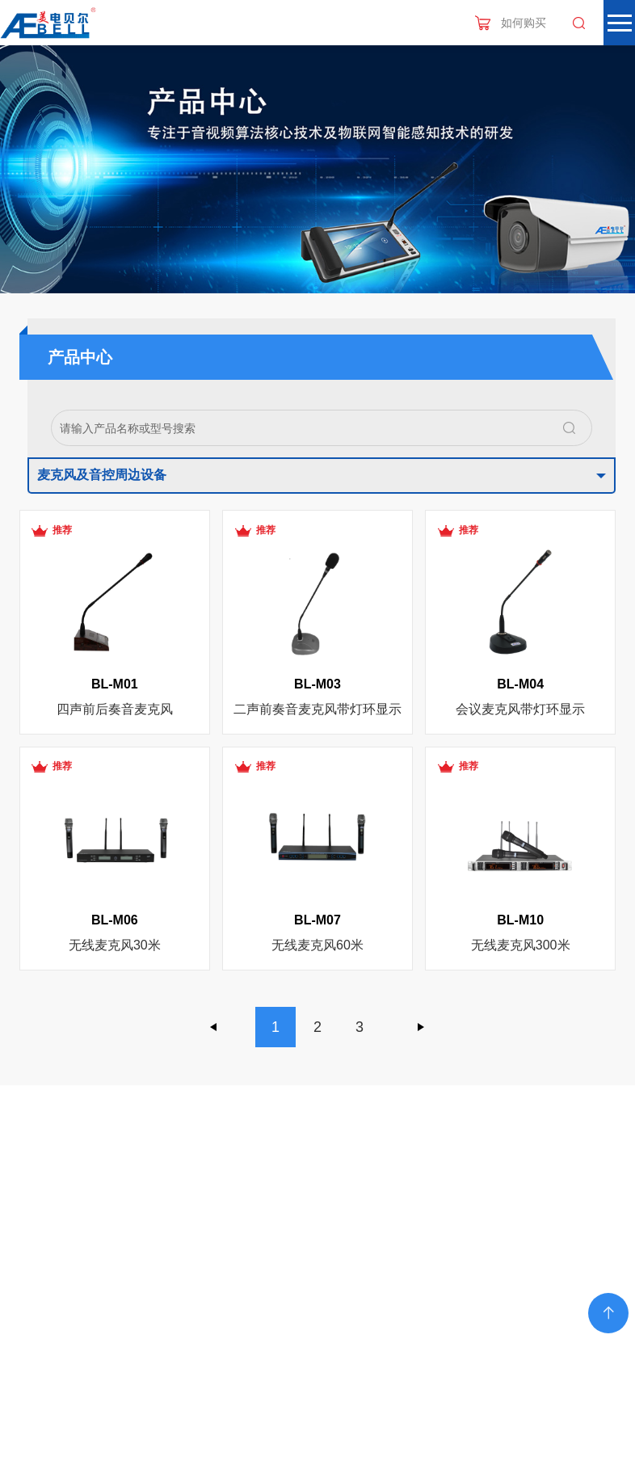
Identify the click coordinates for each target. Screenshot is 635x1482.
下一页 (421, 1027)
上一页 (214, 1027)
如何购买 (523, 22)
